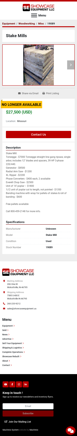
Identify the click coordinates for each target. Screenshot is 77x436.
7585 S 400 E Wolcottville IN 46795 (17, 297)
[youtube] (6, 384)
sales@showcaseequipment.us (21, 308)
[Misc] (41, 23)
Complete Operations (12, 352)
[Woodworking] (26, 23)
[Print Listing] (50, 93)
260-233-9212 (13, 303)
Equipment (7, 326)
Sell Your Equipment (12, 343)
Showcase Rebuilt (10, 356)
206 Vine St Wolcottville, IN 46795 (17, 286)
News (5, 334)
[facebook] (12, 384)
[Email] (28, 406)
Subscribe (28, 413)
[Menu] (34, 15)
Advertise (7, 339)
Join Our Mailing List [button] (18, 421)
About (5, 361)
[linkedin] (26, 384)
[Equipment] (8, 23)
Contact (6, 365)
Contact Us (38, 134)
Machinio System (11, 430)
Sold (4, 330)
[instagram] (19, 384)
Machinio (34, 430)
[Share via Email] (28, 93)
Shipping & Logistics (12, 347)
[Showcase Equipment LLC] (18, 272)
